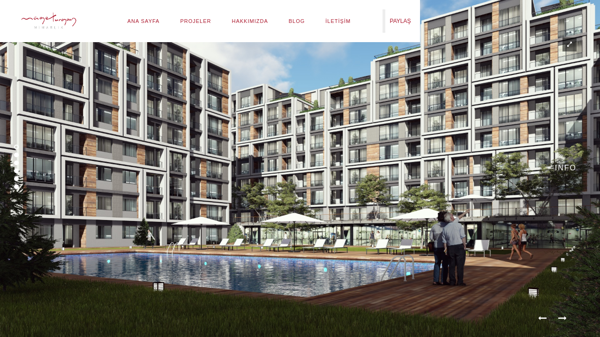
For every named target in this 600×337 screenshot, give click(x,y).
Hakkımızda (250, 21)
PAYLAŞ (400, 21)
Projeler (195, 21)
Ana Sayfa (144, 21)
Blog (297, 21)
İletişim (338, 21)
